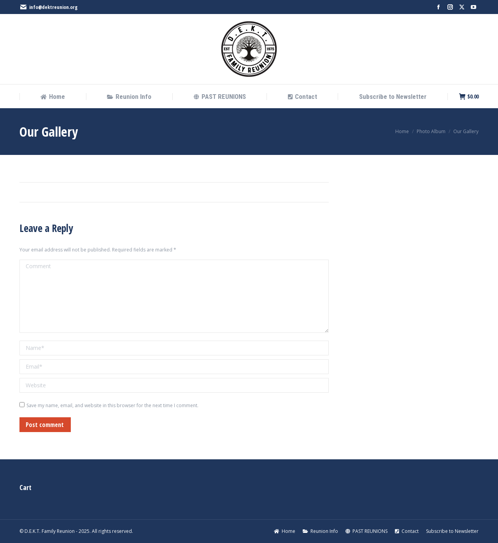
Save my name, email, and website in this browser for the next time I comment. (112, 405)
